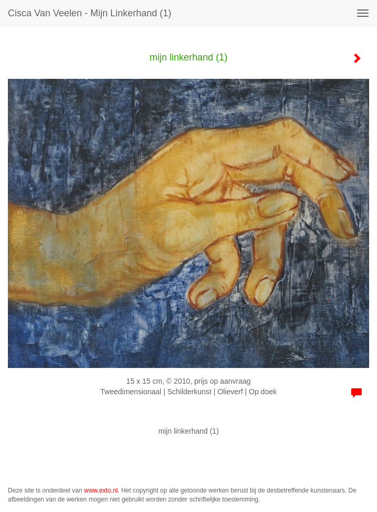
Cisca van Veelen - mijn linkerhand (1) (89, 13)
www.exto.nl (101, 490)
